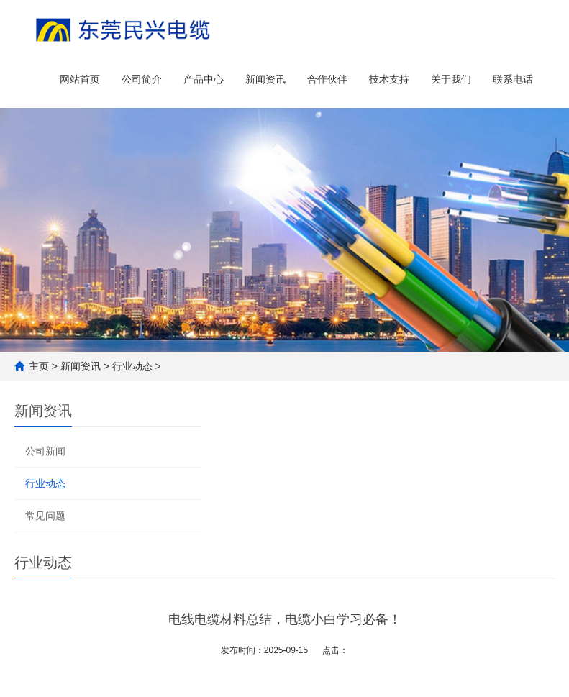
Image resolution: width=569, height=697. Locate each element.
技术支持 (389, 79)
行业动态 (132, 366)
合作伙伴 (327, 79)
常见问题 (45, 515)
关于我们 (451, 79)
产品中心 (203, 79)
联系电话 (513, 79)
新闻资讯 (265, 79)
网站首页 (80, 79)
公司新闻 (45, 451)
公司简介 (142, 79)
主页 (39, 366)
